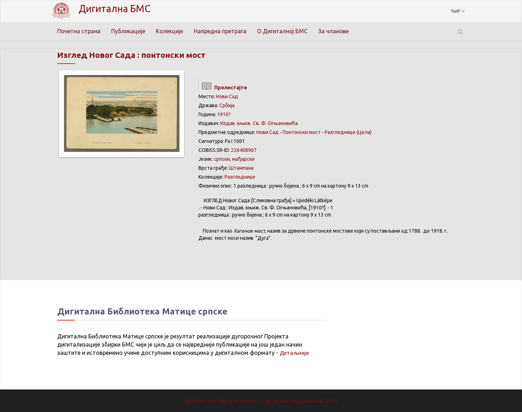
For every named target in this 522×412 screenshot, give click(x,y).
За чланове (335, 31)
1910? (224, 114)
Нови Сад (227, 96)
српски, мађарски (234, 159)
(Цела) (363, 132)
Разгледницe (340, 132)
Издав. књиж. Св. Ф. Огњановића (259, 123)
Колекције (170, 31)
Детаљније (294, 352)
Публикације (129, 31)
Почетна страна (79, 31)
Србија (227, 105)
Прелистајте (222, 87)
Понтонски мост (301, 132)
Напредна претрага (221, 31)
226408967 (244, 150)
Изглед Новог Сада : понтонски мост (137, 55)
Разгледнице (240, 177)
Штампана (241, 168)
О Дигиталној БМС (283, 31)
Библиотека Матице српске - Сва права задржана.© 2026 (261, 400)
